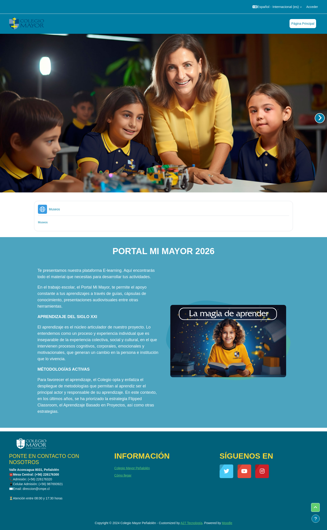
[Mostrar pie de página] (316, 519)
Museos (43, 222)
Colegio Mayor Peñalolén (132, 468)
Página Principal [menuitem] (302, 23)
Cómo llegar (122, 475)
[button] (277, 7)
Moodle (227, 523)
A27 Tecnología (191, 523)
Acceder (312, 7)
